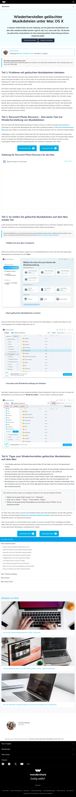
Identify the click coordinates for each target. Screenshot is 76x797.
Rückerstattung (61, 790)
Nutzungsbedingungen (49, 790)
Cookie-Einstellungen (36, 790)
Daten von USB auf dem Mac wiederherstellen (16, 569)
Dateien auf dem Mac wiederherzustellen (35, 515)
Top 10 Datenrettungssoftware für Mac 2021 (16, 563)
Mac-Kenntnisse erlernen (22, 739)
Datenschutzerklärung (16, 790)
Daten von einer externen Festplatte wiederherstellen (18, 566)
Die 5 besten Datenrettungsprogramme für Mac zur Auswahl (21, 632)
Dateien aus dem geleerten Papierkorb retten (16, 547)
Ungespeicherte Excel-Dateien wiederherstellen (17, 555)
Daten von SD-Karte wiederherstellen (47, 235)
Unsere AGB (5, 790)
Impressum (26, 790)
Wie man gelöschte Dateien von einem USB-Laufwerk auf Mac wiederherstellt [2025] (29, 668)
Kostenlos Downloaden (29, 40)
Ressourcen (11, 739)
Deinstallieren (70, 790)
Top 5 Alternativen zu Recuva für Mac (14, 560)
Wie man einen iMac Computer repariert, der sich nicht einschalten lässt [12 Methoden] (29, 705)
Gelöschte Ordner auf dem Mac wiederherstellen (17, 552)
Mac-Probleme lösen (26, 53)
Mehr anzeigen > (68, 161)
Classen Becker (14, 51)
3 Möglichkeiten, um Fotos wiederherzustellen (16, 558)
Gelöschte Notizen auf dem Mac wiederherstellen (17, 549)
